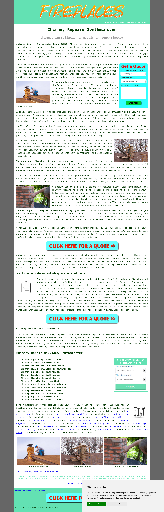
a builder (40, 420)
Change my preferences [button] (116, 504)
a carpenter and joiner (96, 423)
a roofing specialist (110, 417)
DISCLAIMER (142, 23)
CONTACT (130, 23)
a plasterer (61, 417)
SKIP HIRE (54, 423)
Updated (42, 490)
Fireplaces (27, 490)
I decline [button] (101, 504)
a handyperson (118, 426)
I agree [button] (91, 504)
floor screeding (25, 430)
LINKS (114, 23)
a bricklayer (140, 423)
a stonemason (45, 426)
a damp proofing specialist (71, 414)
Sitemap (18, 490)
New (35, 490)
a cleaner (81, 426)
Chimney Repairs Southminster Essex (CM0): (42, 44)
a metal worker (66, 430)
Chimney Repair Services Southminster (49, 353)
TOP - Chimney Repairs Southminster (37, 472)
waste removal (106, 430)
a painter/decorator (82, 420)
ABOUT (122, 23)
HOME (107, 23)
